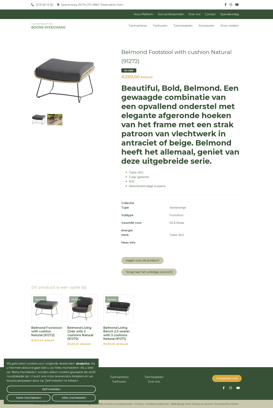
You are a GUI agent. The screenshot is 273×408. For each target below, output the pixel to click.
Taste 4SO (136, 172)
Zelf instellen (21, 396)
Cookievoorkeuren (157, 403)
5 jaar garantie (139, 177)
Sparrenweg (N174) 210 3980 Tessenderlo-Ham (91, 4)
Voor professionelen (171, 14)
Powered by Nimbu (227, 403)
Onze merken (229, 25)
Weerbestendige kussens (147, 186)
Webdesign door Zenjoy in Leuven (192, 403)
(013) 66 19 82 (44, 4)
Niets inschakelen (51, 395)
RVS (132, 181)
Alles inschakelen (81, 395)
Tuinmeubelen (183, 25)
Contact (210, 14)
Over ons (194, 14)
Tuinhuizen (160, 25)
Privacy (139, 403)
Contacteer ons (227, 378)
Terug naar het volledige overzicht (149, 272)
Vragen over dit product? (142, 260)
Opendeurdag (229, 14)
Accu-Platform (143, 14)
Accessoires (206, 25)
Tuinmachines (138, 25)
